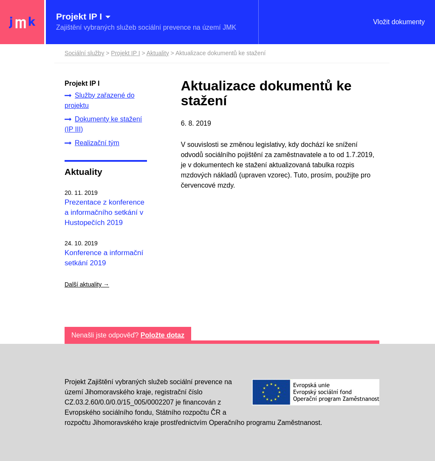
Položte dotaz (162, 335)
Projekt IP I (125, 53)
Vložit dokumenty (399, 21)
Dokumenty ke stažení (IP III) (103, 124)
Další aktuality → (87, 284)
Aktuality (83, 172)
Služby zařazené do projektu (100, 100)
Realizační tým (92, 143)
